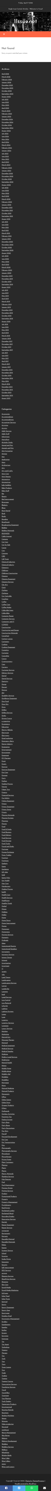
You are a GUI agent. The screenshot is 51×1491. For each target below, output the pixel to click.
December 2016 (7, 370)
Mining (4, 1066)
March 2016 (6, 384)
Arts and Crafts (7, 471)
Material (5, 1043)
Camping (5, 539)
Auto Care (5, 474)
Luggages (5, 1026)
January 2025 (6, 116)
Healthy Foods (7, 903)
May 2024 (5, 139)
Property (5, 1199)
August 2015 (6, 398)
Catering (5, 553)
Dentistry (5, 681)
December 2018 (7, 310)
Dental (4, 676)
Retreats (5, 1236)
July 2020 (5, 256)
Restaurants (6, 1233)
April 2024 (5, 142)
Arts (3, 468)
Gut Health (5, 881)
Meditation (5, 1060)
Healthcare (5, 901)
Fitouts (4, 812)
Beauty (4, 496)
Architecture (6, 465)
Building (4, 528)
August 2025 (6, 97)
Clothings (5, 593)
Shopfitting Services (8, 1279)
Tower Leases (6, 1367)
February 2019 (7, 304)
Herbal (4, 906)
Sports (4, 1305)
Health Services (7, 898)
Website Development (9, 1441)
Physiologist (6, 1154)
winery (4, 1464)
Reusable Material (8, 1239)
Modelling (5, 1080)
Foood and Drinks (8, 846)
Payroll (4, 1134)
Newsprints (5, 1094)
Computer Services (8, 619)
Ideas (3, 943)
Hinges (4, 909)
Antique (4, 454)
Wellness (4, 1450)
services (4, 1273)
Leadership (5, 989)
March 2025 (6, 111)
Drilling (4, 710)
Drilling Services (7, 713)
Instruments (6, 952)
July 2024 (5, 134)
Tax (3, 1342)
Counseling (5, 656)
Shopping (5, 1282)
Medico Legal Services (9, 1057)
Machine (5, 1031)
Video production (8, 1424)
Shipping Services (7, 1276)
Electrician (5, 733)
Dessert (4, 687)
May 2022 (5, 193)
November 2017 (7, 344)
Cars (3, 551)
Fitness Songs (6, 809)
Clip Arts (5, 585)
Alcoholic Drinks (7, 442)
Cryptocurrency (7, 661)
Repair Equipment (8, 1225)
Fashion (4, 781)
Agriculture (5, 439)
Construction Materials (10, 633)
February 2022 (7, 202)
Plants (4, 1168)
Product (4, 1194)
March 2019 (6, 301)
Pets (3, 1145)
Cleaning (5, 576)
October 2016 (6, 375)
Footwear (5, 849)
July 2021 (5, 222)
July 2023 (5, 154)
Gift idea (5, 872)
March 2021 (6, 233)
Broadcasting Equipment (10, 525)
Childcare (5, 570)
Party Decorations (8, 1128)
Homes (4, 926)
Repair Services (7, 1228)
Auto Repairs (6, 477)
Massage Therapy (8, 1040)
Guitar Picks (6, 878)
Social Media (6, 1287)
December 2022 (7, 173)
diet (3, 693)
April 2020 (5, 264)
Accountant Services (9, 422)
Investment (5, 966)
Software (5, 1293)
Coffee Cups (6, 605)
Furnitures (5, 861)
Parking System (7, 1120)
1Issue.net (25, 22)
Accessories (6, 414)
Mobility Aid (6, 1074)
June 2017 (5, 356)
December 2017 (7, 341)
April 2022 (5, 196)
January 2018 (6, 338)
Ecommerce (6, 724)
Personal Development (9, 1137)
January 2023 (6, 171)
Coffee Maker (6, 607)
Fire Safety (5, 798)
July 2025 (5, 99)
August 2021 (6, 219)
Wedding (5, 1444)
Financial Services (8, 795)
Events (4, 764)
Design (4, 684)
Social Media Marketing (10, 1290)
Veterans (5, 1421)
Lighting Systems (7, 1011)
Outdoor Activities (8, 1114)
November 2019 (7, 279)
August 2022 (6, 185)
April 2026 (5, 74)
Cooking (4, 644)
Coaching (5, 599)
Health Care (6, 895)
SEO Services (6, 1270)
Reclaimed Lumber (8, 1211)
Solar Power (6, 1299)
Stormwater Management (10, 1319)
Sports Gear (6, 1310)
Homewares (6, 932)
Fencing (4, 787)
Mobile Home (6, 1068)
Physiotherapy (6, 1157)
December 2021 (7, 208)
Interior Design (7, 957)
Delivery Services (7, 673)
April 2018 (5, 333)
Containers (5, 642)
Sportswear (5, 1313)
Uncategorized (7, 1407)
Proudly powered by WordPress (25, 1484)
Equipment (5, 755)
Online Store (6, 1103)
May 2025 (5, 105)
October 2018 (6, 316)
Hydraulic (5, 940)
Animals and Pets (8, 448)
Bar (3, 494)
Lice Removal (6, 1003)
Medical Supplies (7, 1051)
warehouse (5, 1430)
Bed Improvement (8, 499)
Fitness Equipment (8, 807)
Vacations (5, 1413)
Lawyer (4, 986)
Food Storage (6, 841)
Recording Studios (8, 1216)
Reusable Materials (8, 1242)
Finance (4, 792)
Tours (3, 1364)
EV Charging (6, 758)
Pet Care (5, 1140)
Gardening (5, 869)
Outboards (5, 1111)
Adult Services (6, 431)
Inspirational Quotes (9, 946)
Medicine (5, 1054)
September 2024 (7, 128)
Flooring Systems (7, 818)
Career (4, 548)
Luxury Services (7, 1029)
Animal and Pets (7, 445)
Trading (4, 1376)
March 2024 (6, 145)
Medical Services (7, 1049)
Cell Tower (5, 559)
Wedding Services (8, 1447)
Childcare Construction (9, 573)
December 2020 (7, 242)
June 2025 (5, 102)
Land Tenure (6, 977)
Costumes (5, 653)
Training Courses (7, 1381)
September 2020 (7, 250)
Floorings (5, 821)
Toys (3, 1370)
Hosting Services (7, 935)
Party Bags (5, 1122)
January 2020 (6, 273)
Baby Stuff (5, 491)
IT (2, 969)
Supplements (6, 1324)
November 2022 (7, 176)
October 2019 (6, 282)
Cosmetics (5, 650)
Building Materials (8, 531)
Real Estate (6, 1208)
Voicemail (5, 1427)
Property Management (9, 1202)
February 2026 (7, 80)
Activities (5, 425)
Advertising (5, 437)
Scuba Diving (6, 1259)
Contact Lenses (7, 639)
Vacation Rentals (7, 1410)
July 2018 (5, 324)
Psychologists (6, 1205)
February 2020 (7, 270)
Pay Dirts (5, 1131)
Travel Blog (5, 1393)
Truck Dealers (6, 1401)
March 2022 (6, 199)
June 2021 (5, 225)
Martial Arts (6, 1037)
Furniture (5, 858)
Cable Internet (7, 536)
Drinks (4, 716)
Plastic (4, 1171)
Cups (3, 664)
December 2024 (7, 119)
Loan (3, 1017)
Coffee (4, 602)
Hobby (4, 915)
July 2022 (5, 188)
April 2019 (5, 299)
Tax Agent (5, 1344)
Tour (3, 1361)
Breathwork (6, 522)
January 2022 (6, 205)
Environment (6, 753)
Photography (6, 1148)
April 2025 (5, 108)
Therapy (4, 1353)
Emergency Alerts (8, 741)
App (3, 457)
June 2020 (5, 259)
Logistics (5, 1020)
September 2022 (7, 182)
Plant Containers (7, 1162)
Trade (4, 1373)
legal (3, 994)
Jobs (3, 975)
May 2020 (5, 262)
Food (3, 827)
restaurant (5, 1231)
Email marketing (7, 738)
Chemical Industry (8, 565)
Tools (3, 1359)
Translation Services (8, 1387)
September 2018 (7, 318)
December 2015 (7, 387)
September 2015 (7, 395)
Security (4, 1265)
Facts (4, 778)
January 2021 (6, 239)
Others (4, 1108)
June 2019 (5, 293)
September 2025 (7, 94)
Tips (3, 1356)
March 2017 (6, 364)
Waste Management (9, 1433)
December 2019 (7, 276)
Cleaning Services (8, 582)
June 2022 (5, 190)
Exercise (4, 767)
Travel (4, 1390)
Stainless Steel (7, 1316)
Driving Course (7, 718)
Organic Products (8, 1105)
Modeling (5, 1077)
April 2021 (5, 230)
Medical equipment (8, 1046)
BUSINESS (5, 533)
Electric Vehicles (7, 730)
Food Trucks (6, 844)
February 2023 (7, 168)
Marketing (5, 1034)
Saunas (4, 1248)
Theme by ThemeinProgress (34, 1481)
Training (4, 1378)
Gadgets (5, 863)
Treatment (5, 1396)
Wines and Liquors (8, 1467)
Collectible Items (7, 610)
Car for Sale (6, 545)
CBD (3, 556)
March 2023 (6, 165)
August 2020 (6, 253)
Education (5, 727)
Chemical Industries (8, 562)
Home (4, 918)
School (4, 1253)
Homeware (5, 929)
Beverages (5, 502)
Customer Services (8, 670)
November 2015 (7, 390)
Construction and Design (10, 630)
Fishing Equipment (8, 801)
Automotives (6, 482)
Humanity (5, 937)
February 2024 (7, 148)
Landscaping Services (9, 983)
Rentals (4, 1222)
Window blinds (6, 1455)
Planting (4, 1165)
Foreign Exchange (8, 852)
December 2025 (7, 85)
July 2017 (5, 353)
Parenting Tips (7, 1117)
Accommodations (8, 420)
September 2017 (7, 350)
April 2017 (5, 361)
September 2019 (7, 284)
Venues (4, 1418)
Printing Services (7, 1191)
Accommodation (7, 417)
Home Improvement (8, 923)
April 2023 (5, 162)
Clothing (4, 590)
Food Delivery (6, 835)
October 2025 (7, 91)
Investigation (6, 963)
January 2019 (6, 307)
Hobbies (4, 912)
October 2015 (6, 392)
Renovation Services (9, 1219)
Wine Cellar (6, 1458)
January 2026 (6, 82)
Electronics (5, 735)
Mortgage (5, 1083)
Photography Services (9, 1151)
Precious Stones (7, 1188)
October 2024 (7, 125)
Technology (5, 1347)
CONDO (5, 625)
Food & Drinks (7, 829)
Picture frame (6, 1159)
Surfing (4, 1330)
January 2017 (6, 367)
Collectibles (6, 613)
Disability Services (8, 696)
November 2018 (7, 313)
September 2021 (7, 216)
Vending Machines (8, 1416)
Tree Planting (6, 1398)
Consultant (5, 636)
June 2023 (5, 156)
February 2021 (7, 236)
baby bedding (6, 485)
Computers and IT (8, 622)
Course (4, 659)
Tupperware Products (9, 1404)
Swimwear (5, 1339)
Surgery (4, 1333)
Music (4, 1085)
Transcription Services (9, 1384)
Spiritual (4, 1302)
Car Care (5, 542)
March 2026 (6, 77)
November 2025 (7, 88)
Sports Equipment (8, 1307)
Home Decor (6, 920)
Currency (5, 667)
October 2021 (6, 213)
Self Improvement (8, 1268)
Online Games (6, 1100)
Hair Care (5, 883)
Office (4, 1097)
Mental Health (7, 1063)
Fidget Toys (6, 789)
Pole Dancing (6, 1179)
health (4, 892)
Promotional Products (9, 1196)
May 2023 (5, 159)
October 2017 (6, 347)
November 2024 (7, 122)
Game (4, 866)
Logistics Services (8, 1023)
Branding (5, 519)
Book (3, 513)
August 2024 (6, 131)
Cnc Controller (7, 596)
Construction (6, 627)
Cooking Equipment (8, 647)
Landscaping (6, 980)
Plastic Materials (7, 1174)
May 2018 (5, 330)
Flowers (4, 824)
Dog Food (5, 701)
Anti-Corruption (7, 451)
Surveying (5, 1336)
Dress (4, 707)
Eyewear (4, 775)
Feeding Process (7, 784)
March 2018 (6, 336)
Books (4, 516)
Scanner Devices (7, 1251)
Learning (5, 992)
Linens (4, 1014)
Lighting (4, 1009)
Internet (4, 960)
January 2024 (6, 151)
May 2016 (5, 381)
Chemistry (5, 568)
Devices (4, 690)
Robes (4, 1245)
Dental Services (7, 679)
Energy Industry (7, 744)
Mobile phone (6, 1071)
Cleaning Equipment (8, 579)
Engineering (6, 747)
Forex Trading (6, 855)
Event (4, 761)
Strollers (4, 1322)
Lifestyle (5, 1006)
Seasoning (5, 1262)
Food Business (6, 832)
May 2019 (5, 296)
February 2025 (7, 114)
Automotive (6, 479)
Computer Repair (8, 616)
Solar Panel (5, 1296)
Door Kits (5, 704)
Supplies (4, 1327)
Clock (4, 587)
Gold (3, 875)
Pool (3, 1182)
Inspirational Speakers (9, 949)
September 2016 (7, 378)
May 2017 (5, 358)
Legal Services (7, 997)
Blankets (5, 505)
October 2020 (7, 247)
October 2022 (7, 179)
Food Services (6, 838)
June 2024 (5, 136)
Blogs (3, 508)
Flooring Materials (8, 815)
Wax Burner (6, 1435)
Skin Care (5, 1285)
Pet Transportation (8, 1142)
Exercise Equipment (8, 770)
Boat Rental (6, 511)
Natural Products (8, 1091)
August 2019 (6, 287)
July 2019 (5, 290)
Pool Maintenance (8, 1185)
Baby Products (7, 488)
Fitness (4, 804)
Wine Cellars (6, 1461)
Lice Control (6, 1000)
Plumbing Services (8, 1177)
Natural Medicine (8, 1088)
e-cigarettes (6, 721)
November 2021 (7, 210)
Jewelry (4, 972)
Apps (3, 462)
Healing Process (7, 889)
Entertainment (7, 750)
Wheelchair (5, 1452)
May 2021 (5, 227)
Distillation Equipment (9, 698)
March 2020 (6, 267)
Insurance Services (8, 955)
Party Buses (6, 1125)
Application (6, 459)
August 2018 (6, 321)
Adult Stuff (5, 434)
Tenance (4, 1350)
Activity (4, 428)
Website (4, 1438)
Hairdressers (6, 886)
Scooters (5, 1256)
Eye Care (5, 772)
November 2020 (7, 245)
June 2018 (5, 327)
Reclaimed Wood (7, 1213)
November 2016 (7, 373)
